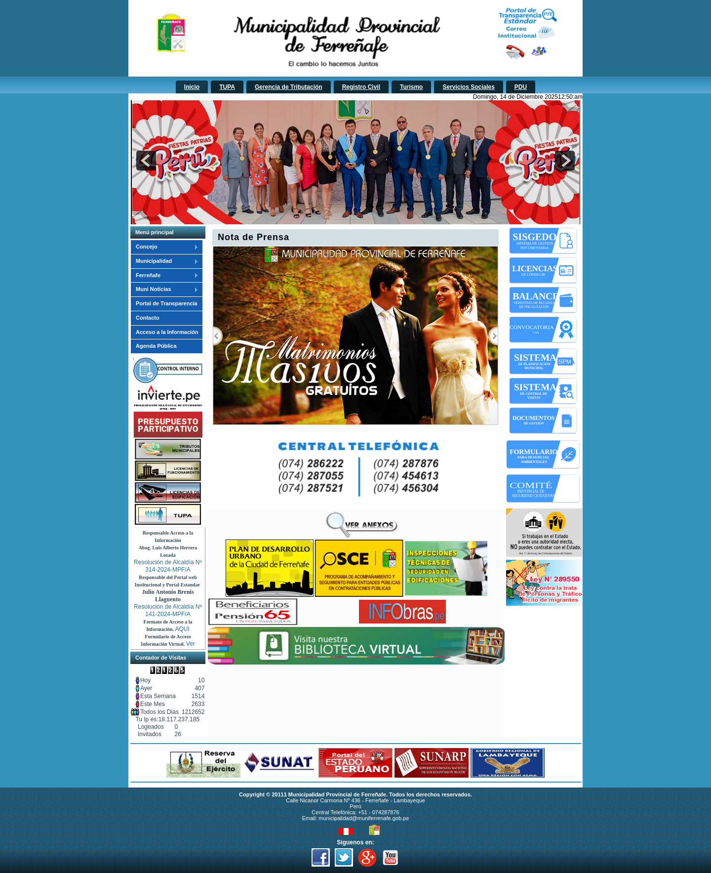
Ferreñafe (164, 275)
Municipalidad (164, 261)
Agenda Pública (156, 346)
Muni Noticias (164, 289)
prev (146, 160)
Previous (218, 336)
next (564, 160)
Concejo (164, 247)
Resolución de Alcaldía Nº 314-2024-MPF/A (168, 566)
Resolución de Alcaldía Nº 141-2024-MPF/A (168, 610)
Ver (190, 643)
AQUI (182, 628)
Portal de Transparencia (167, 303)
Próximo (493, 336)
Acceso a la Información (167, 332)
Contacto (147, 318)
